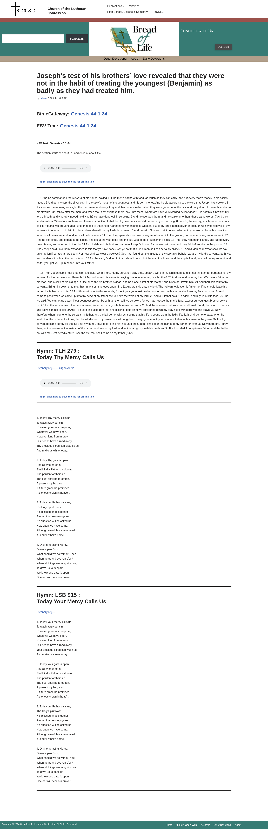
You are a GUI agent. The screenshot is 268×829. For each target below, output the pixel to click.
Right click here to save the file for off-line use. (67, 181)
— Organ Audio (64, 368)
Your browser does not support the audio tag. (65, 168)
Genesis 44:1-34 (89, 113)
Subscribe (77, 39)
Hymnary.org (44, 368)
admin (43, 98)
